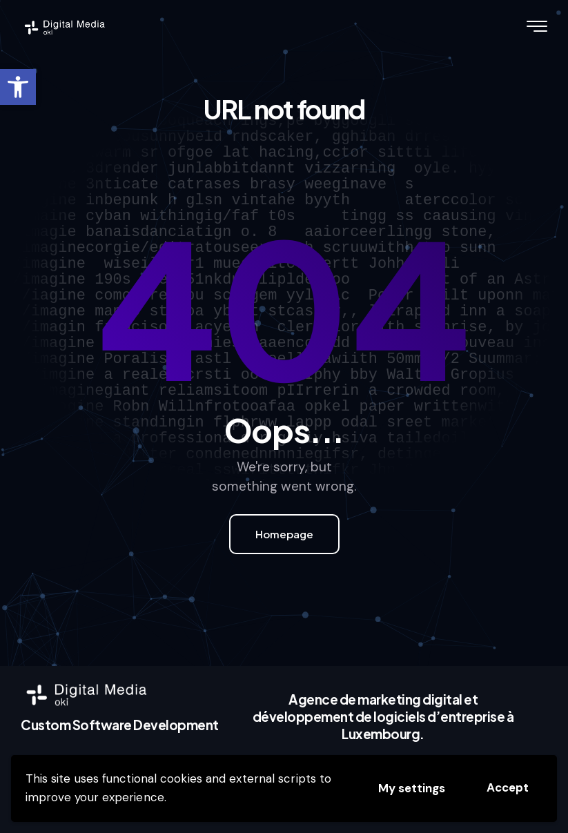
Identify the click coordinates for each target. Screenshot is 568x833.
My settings (411, 788)
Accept (508, 787)
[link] (18, 87)
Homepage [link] (284, 533)
